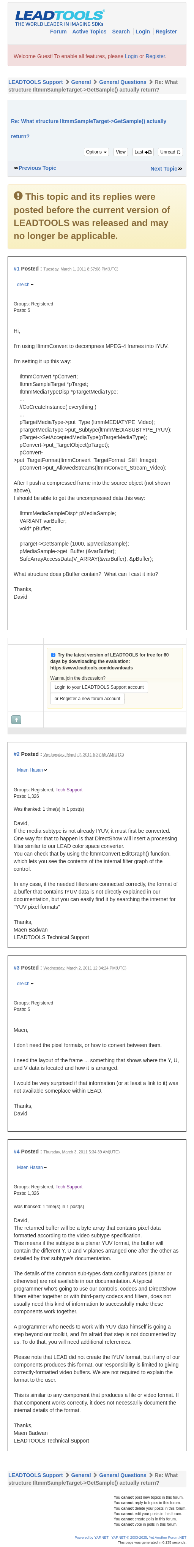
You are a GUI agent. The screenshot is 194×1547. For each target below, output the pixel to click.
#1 (17, 269)
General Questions (122, 82)
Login (143, 31)
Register (166, 31)
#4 (17, 1151)
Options (96, 152)
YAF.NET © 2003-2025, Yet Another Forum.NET (148, 1537)
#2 (17, 754)
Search (121, 31)
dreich (23, 284)
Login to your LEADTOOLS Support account (99, 687)
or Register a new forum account (87, 698)
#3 (17, 968)
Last (143, 152)
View (121, 152)
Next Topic (163, 169)
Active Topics (90, 31)
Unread (170, 152)
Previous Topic (37, 168)
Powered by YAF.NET (92, 1537)
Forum (59, 31)
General (81, 82)
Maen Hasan (30, 770)
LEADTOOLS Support (35, 82)
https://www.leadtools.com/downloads (91, 668)
